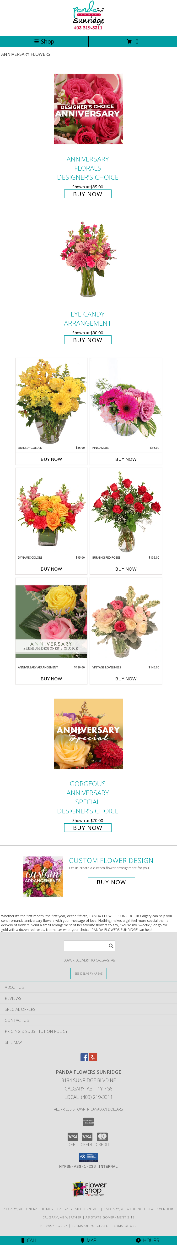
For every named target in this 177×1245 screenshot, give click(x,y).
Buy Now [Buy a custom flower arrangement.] (111, 882)
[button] (88, 1157)
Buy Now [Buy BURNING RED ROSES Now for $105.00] (126, 569)
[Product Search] (89, 945)
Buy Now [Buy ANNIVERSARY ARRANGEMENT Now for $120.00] (51, 679)
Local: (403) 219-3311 (88, 1097)
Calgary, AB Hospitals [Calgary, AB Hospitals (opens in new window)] (78, 1209)
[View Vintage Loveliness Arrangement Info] (126, 621)
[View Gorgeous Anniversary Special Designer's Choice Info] (88, 733)
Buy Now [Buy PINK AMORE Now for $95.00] (126, 459)
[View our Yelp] (93, 1059)
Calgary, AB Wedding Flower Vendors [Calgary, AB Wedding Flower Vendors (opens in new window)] (140, 1209)
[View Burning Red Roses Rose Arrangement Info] (126, 511)
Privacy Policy (54, 1225)
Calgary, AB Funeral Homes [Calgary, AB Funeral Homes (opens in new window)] (27, 1209)
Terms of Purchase (90, 1225)
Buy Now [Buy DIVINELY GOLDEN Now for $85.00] (51, 459)
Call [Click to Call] (29, 1240)
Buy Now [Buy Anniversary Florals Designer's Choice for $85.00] (87, 194)
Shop (44, 41)
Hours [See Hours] (147, 1240)
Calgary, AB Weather (62, 1217)
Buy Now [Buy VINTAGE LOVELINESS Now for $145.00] (126, 679)
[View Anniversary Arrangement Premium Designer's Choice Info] (51, 621)
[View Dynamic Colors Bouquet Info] (51, 511)
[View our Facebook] (84, 1059)
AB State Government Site (110, 1217)
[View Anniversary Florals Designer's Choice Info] (88, 109)
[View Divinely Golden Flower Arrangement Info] (51, 401)
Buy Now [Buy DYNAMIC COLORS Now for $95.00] (51, 569)
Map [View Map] (89, 1240)
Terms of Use (124, 1225)
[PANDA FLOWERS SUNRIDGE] (88, 28)
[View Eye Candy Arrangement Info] (88, 260)
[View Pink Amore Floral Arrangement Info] (126, 401)
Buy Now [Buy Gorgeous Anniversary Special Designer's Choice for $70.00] (87, 828)
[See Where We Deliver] (88, 973)
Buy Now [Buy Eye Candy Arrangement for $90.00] (87, 340)
